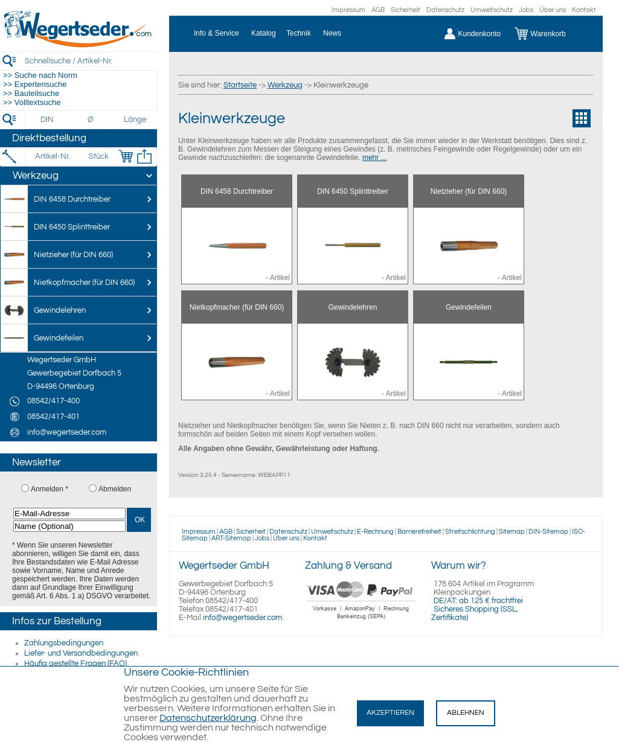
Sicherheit (405, 10)
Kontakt (584, 10)
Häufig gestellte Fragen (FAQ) (75, 663)
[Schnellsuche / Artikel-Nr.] (91, 60)
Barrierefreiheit (419, 531)
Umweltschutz (491, 10)
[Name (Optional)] (69, 526)
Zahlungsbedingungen (63, 643)
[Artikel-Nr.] (52, 156)
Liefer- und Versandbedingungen (81, 653)
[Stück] (98, 156)
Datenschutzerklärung (208, 718)
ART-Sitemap (231, 538)
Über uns (552, 10)
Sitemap (512, 531)
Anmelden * (49, 489)
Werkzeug (285, 85)
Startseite (240, 85)
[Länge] (135, 119)
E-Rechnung (375, 531)
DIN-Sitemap (548, 531)
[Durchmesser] (91, 119)
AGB (378, 10)
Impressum (348, 10)
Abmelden (114, 489)
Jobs (526, 10)
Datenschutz (445, 10)
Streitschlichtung (470, 531)
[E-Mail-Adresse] (69, 513)
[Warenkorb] (549, 33)
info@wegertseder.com (242, 617)
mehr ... (374, 157)
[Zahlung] (361, 620)
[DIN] (47, 119)
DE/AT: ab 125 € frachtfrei (478, 600)
